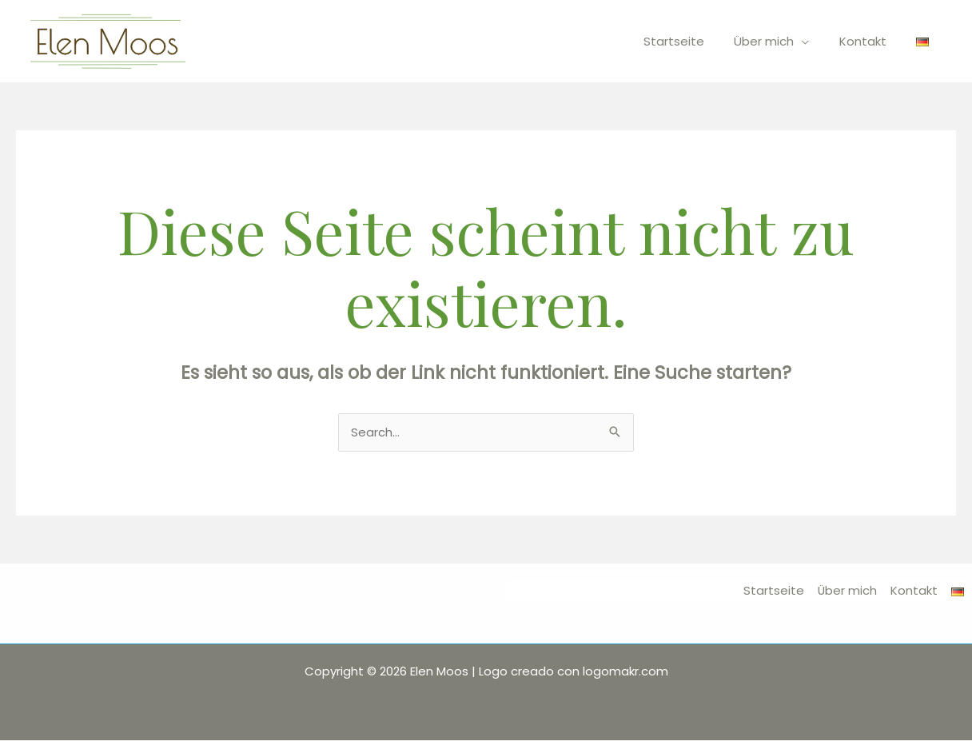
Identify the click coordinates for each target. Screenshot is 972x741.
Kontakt (871, 41)
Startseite (694, 41)
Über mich (779, 41)
